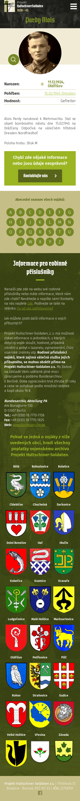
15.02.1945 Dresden (60, 93)
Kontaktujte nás (35, 176)
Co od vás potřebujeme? (35, 308)
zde (30, 303)
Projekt (30, 6)
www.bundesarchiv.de (29, 425)
